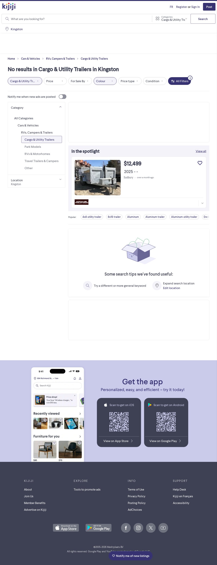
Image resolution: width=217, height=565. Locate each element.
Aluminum (133, 216)
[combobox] (79, 18)
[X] (151, 528)
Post (209, 6)
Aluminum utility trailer (184, 216)
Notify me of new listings (130, 555)
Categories (166, 16)
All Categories (23, 118)
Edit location (171, 288)
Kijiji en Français (183, 496)
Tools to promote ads (87, 489)
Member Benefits (34, 503)
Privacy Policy (136, 496)
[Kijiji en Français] (171, 6)
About (28, 489)
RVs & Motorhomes (37, 153)
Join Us (28, 496)
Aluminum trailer (155, 216)
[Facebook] (126, 528)
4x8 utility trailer (92, 216)
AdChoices (135, 509)
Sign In (195, 6)
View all (201, 151)
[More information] (202, 203)
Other (29, 168)
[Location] (36, 181)
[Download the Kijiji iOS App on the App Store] (119, 441)
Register (181, 6)
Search (203, 19)
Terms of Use (136, 489)
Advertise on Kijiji (35, 509)
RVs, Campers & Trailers (63, 58)
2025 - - (131, 171)
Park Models (33, 146)
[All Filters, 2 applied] (179, 81)
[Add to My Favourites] (200, 163)
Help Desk (179, 489)
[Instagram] (138, 528)
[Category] (36, 106)
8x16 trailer (114, 216)
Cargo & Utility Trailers (94, 58)
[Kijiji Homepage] (9, 7)
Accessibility (181, 503)
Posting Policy (137, 503)
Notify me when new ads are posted (37, 96)
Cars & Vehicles (33, 58)
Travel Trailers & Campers (42, 161)
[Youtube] (163, 528)
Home (14, 58)
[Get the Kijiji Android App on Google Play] (166, 441)
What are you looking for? (28, 19)
